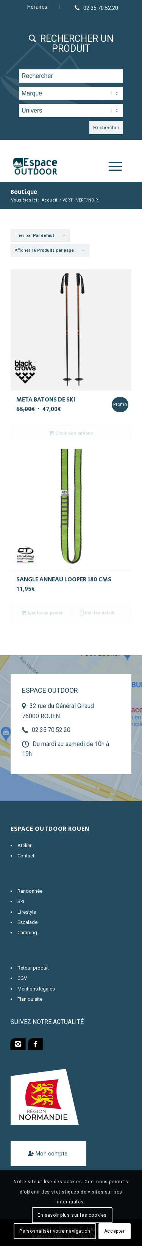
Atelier (24, 845)
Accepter (114, 1231)
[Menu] (111, 166)
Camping (27, 932)
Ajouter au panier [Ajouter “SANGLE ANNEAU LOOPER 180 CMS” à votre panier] (42, 613)
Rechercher (106, 127)
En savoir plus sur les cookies (72, 1215)
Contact (25, 856)
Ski (20, 901)
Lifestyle (26, 912)
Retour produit (33, 968)
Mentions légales (36, 989)
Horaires (37, 7)
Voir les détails (97, 613)
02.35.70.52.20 (51, 729)
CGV (22, 978)
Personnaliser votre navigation (54, 1231)
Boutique (24, 192)
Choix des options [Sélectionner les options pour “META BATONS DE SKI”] (71, 433)
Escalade (27, 922)
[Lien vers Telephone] (96, 7)
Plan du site (29, 999)
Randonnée (29, 891)
